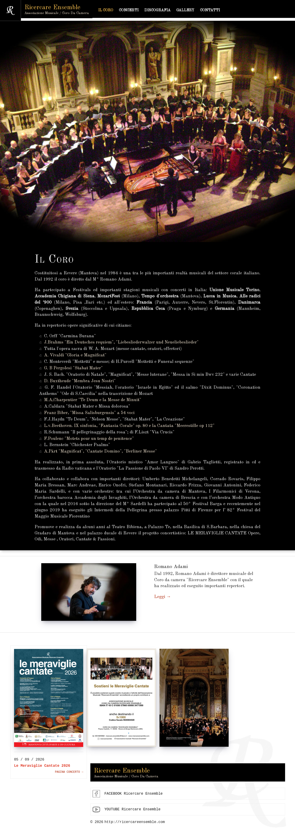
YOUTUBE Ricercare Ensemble (132, 811)
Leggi (159, 597)
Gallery (191, 10)
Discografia (163, 10)
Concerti (135, 10)
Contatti (216, 10)
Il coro (111, 10)
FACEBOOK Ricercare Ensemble (133, 796)
